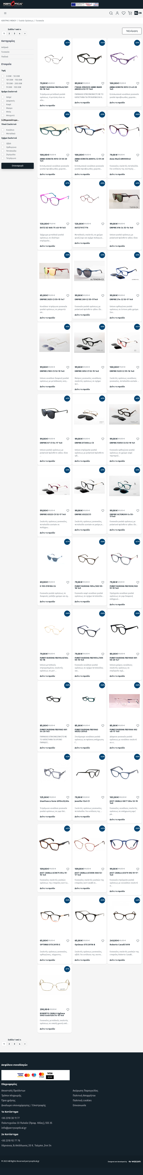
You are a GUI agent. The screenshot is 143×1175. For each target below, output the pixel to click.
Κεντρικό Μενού (8, 20)
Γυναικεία (5, 52)
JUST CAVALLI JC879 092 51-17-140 (124, 874)
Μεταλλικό (10, 133)
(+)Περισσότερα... (10, 120)
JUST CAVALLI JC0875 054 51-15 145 (53, 874)
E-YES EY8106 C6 (48, 586)
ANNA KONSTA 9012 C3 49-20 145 (123, 88)
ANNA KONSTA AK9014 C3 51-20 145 (89, 160)
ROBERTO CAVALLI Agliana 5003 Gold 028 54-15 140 (52, 1015)
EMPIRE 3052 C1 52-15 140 (87, 371)
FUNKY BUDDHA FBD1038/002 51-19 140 (124, 587)
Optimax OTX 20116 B (85, 945)
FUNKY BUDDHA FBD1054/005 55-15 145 (89, 659)
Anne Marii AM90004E (120, 159)
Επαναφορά (17, 165)
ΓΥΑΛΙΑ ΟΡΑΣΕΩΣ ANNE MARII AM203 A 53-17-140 (88, 88)
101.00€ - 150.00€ (14, 80)
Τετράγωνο (11, 158)
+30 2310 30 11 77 (10, 1118)
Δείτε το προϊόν (47, 105)
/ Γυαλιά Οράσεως (25, 20)
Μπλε (8, 112)
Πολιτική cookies (82, 1100)
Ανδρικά (4, 47)
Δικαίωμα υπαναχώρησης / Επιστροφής (23, 1105)
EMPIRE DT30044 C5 (84, 443)
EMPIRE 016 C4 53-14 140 (121, 228)
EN (140, 12)
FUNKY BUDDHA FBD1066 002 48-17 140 (123, 731)
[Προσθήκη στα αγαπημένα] (67, 83)
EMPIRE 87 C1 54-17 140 (51, 443)
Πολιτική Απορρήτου (84, 1095)
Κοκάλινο (10, 130)
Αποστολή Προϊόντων (13, 1090)
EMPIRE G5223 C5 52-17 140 (53, 515)
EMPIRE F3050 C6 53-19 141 (122, 443)
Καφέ (8, 104)
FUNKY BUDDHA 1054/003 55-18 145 (89, 587)
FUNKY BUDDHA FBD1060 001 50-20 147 (123, 659)
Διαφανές (10, 101)
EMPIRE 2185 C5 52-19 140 (52, 371)
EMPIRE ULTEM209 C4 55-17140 (122, 516)
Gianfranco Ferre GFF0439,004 (54, 801)
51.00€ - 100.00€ (13, 87)
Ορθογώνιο (11, 147)
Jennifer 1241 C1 (82, 801)
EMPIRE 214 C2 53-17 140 (121, 300)
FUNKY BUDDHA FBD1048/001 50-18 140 (54, 88)
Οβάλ (8, 143)
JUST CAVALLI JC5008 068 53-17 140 (88, 874)
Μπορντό (10, 115)
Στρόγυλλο (10, 154)
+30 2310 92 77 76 (10, 1140)
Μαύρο (9, 108)
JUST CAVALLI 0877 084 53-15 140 (124, 802)
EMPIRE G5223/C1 (83, 515)
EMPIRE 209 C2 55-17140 (86, 300)
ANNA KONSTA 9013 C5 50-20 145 (53, 160)
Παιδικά (4, 56)
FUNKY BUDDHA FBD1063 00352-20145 (86, 731)
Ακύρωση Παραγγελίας (85, 1090)
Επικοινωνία (79, 1105)
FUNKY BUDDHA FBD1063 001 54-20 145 (53, 731)
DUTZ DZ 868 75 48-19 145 (53, 228)
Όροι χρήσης (8, 1100)
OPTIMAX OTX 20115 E (50, 945)
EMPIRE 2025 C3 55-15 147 (52, 300)
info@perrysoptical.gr (14, 1127)
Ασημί (8, 97)
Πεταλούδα (11, 151)
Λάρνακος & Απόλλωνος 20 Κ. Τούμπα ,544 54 (26, 1145)
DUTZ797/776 (81, 228)
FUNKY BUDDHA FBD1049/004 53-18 (54, 659)
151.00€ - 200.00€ (14, 83)
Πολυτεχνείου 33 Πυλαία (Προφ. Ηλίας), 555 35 (26, 1123)
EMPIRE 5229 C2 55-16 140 (122, 371)
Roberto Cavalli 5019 (120, 945)
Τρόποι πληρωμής (11, 1095)
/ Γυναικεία (39, 20)
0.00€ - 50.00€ (13, 76)
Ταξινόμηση (132, 31)
